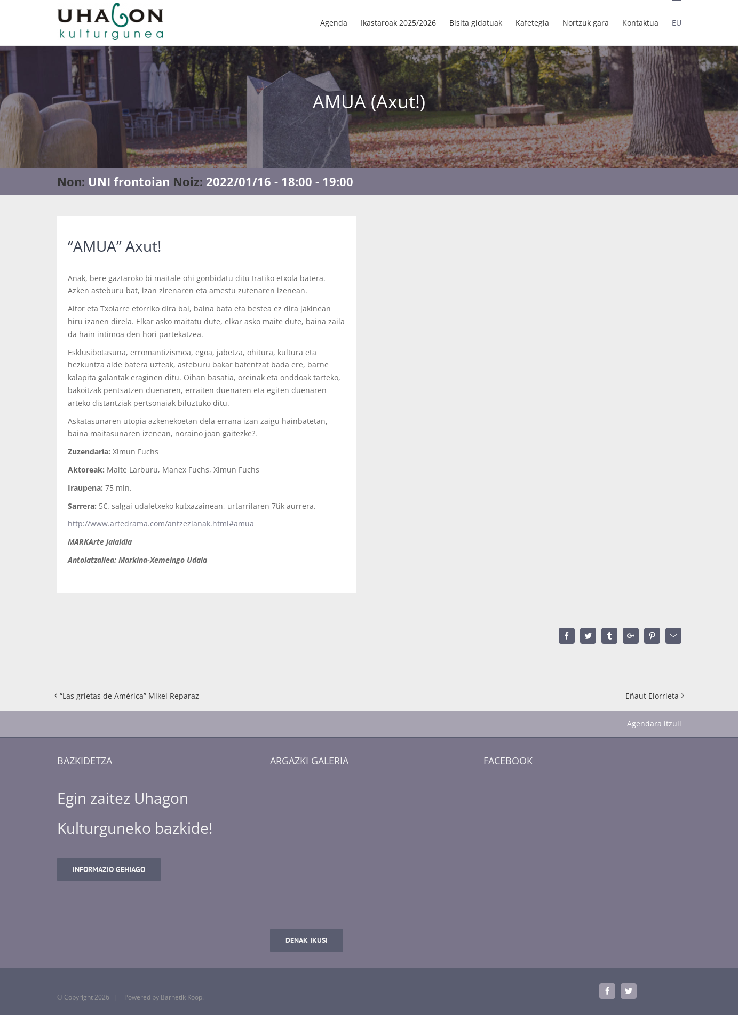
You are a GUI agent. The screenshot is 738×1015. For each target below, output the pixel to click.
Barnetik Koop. (182, 997)
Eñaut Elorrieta (652, 696)
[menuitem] (340, 22)
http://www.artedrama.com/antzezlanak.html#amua (161, 523)
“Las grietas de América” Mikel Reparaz (129, 696)
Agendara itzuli (654, 723)
